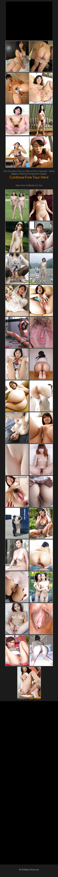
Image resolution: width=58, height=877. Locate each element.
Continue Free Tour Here (29, 177)
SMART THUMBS (34, 699)
